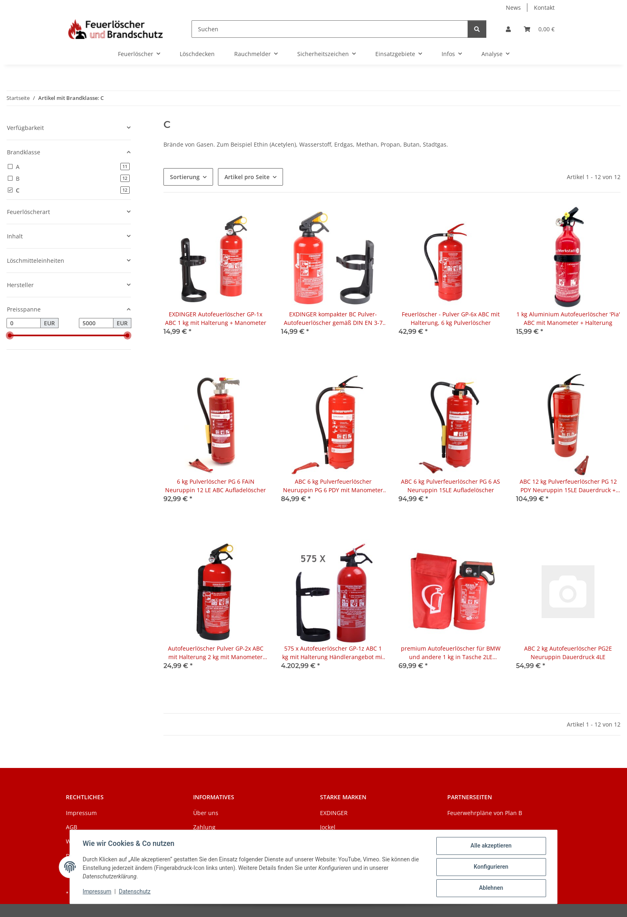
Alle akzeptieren (490, 846)
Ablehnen (491, 888)
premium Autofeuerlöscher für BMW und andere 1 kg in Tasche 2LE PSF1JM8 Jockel (451, 652)
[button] (508, 29)
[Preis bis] (96, 323)
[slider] (10, 335)
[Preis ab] (24, 323)
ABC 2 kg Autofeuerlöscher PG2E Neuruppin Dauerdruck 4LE (568, 652)
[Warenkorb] (539, 29)
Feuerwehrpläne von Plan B (484, 813)
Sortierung (185, 177)
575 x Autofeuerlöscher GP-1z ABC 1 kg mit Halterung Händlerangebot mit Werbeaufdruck (333, 652)
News (513, 7)
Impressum (97, 892)
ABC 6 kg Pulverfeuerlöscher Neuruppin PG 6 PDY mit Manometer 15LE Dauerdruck (333, 486)
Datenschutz (135, 892)
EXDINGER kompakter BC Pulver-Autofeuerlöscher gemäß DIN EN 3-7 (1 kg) (333, 318)
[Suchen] (330, 29)
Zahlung (204, 827)
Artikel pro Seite (247, 177)
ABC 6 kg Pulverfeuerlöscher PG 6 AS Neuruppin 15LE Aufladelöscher (450, 486)
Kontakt (544, 7)
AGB (71, 827)
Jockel (327, 827)
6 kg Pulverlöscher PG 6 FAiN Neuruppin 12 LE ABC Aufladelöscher (215, 486)
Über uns (205, 813)
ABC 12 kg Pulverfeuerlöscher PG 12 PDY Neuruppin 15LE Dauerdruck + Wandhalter (568, 486)
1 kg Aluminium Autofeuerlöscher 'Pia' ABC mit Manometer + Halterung (568, 318)
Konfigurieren (490, 867)
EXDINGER (334, 813)
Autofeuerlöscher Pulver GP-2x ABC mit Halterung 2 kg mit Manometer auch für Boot (215, 652)
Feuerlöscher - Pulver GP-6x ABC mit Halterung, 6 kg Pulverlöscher (451, 318)
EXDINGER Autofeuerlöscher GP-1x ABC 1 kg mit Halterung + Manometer (215, 318)
